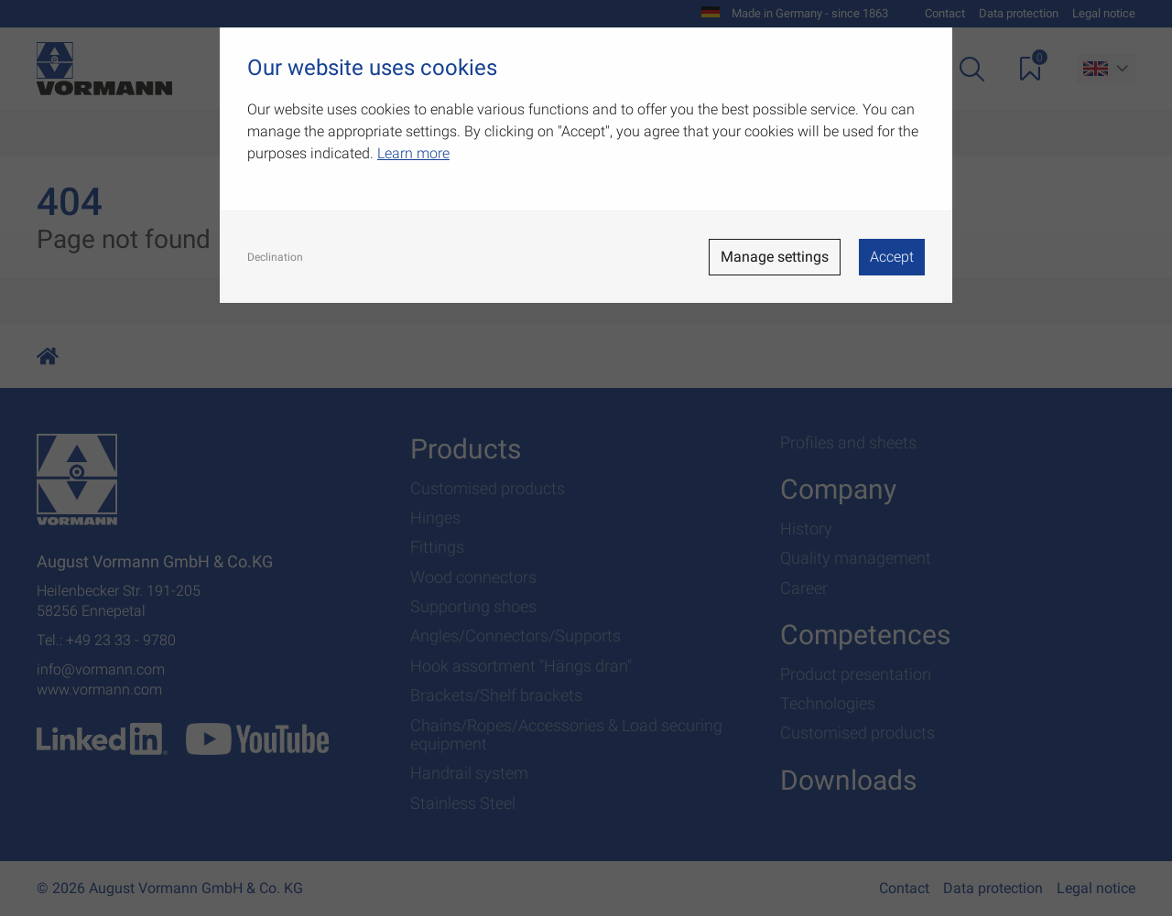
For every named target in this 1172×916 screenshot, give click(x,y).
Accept (892, 256)
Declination (275, 257)
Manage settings (775, 256)
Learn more (413, 153)
